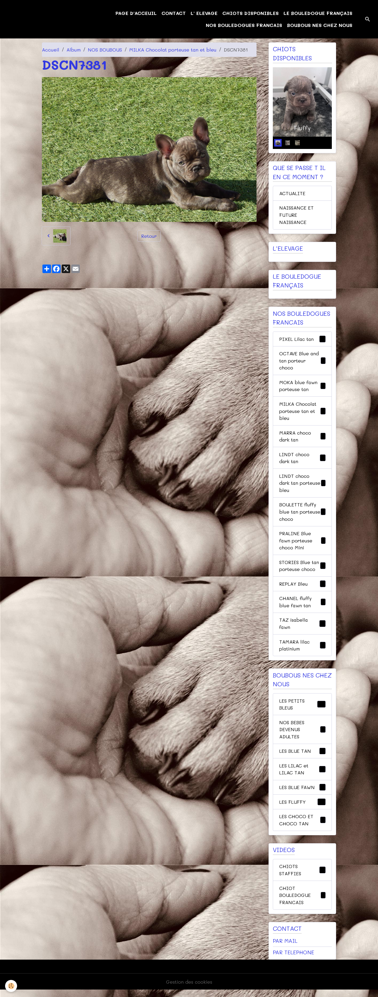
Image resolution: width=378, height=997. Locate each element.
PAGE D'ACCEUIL (136, 13)
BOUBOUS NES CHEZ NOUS (319, 25)
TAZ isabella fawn (302, 628)
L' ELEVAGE (204, 13)
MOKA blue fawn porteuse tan (302, 387)
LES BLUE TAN (302, 756)
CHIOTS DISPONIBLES (250, 13)
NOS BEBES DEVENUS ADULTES (302, 734)
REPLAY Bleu (302, 587)
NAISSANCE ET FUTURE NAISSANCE (296, 215)
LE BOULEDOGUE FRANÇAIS (318, 13)
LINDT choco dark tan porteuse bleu (302, 485)
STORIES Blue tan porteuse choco (302, 569)
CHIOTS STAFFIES (302, 876)
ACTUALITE (292, 193)
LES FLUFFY (302, 807)
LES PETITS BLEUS (302, 709)
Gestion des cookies (189, 988)
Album (73, 49)
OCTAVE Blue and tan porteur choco (302, 361)
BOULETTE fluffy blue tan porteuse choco (302, 514)
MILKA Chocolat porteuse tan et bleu (172, 49)
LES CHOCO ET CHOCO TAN (302, 826)
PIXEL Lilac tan (302, 340)
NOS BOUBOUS (105, 49)
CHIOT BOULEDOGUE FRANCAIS (302, 901)
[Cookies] (11, 986)
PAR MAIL (285, 947)
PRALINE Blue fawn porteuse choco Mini (302, 543)
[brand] (32, 19)
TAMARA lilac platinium (302, 649)
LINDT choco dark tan (302, 460)
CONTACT (174, 13)
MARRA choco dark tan (302, 438)
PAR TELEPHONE (293, 958)
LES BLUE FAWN (302, 793)
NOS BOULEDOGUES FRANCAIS (244, 25)
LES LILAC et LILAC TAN (302, 774)
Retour (149, 235)
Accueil (50, 49)
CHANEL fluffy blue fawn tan (302, 606)
